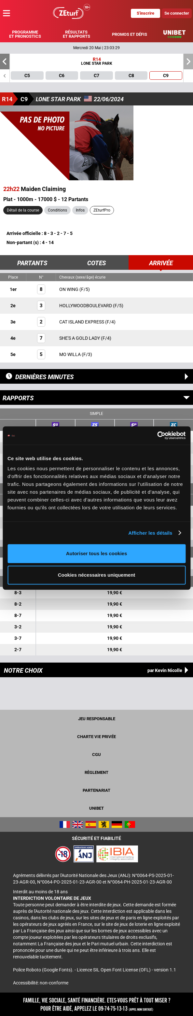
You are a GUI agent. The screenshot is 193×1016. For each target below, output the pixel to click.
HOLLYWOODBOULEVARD (86, 305)
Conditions (57, 210)
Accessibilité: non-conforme (40, 982)
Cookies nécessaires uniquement (96, 575)
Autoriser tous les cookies (96, 553)
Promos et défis (129, 34)
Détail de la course (23, 210)
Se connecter (176, 13)
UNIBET (96, 808)
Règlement (96, 772)
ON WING (69, 289)
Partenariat (96, 790)
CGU (96, 754)
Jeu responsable (96, 718)
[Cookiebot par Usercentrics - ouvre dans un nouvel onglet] (157, 435)
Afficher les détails (150, 533)
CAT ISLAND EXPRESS (82, 321)
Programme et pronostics (25, 34)
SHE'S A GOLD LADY (80, 338)
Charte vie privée (96, 736)
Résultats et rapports (76, 34)
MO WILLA (70, 354)
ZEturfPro (101, 210)
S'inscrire (145, 13)
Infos (80, 210)
